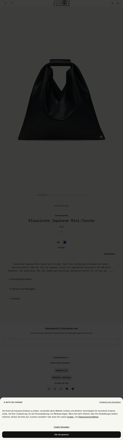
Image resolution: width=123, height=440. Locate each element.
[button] (110, 402)
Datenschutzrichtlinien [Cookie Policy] (89, 417)
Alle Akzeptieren (61, 434)
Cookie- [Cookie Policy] (70, 417)
